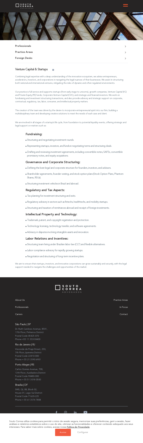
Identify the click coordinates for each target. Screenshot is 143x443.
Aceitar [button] (63, 433)
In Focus (124, 307)
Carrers (18, 314)
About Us (20, 300)
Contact (124, 314)
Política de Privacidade (78, 427)
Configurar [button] (82, 432)
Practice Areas (121, 300)
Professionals (21, 307)
